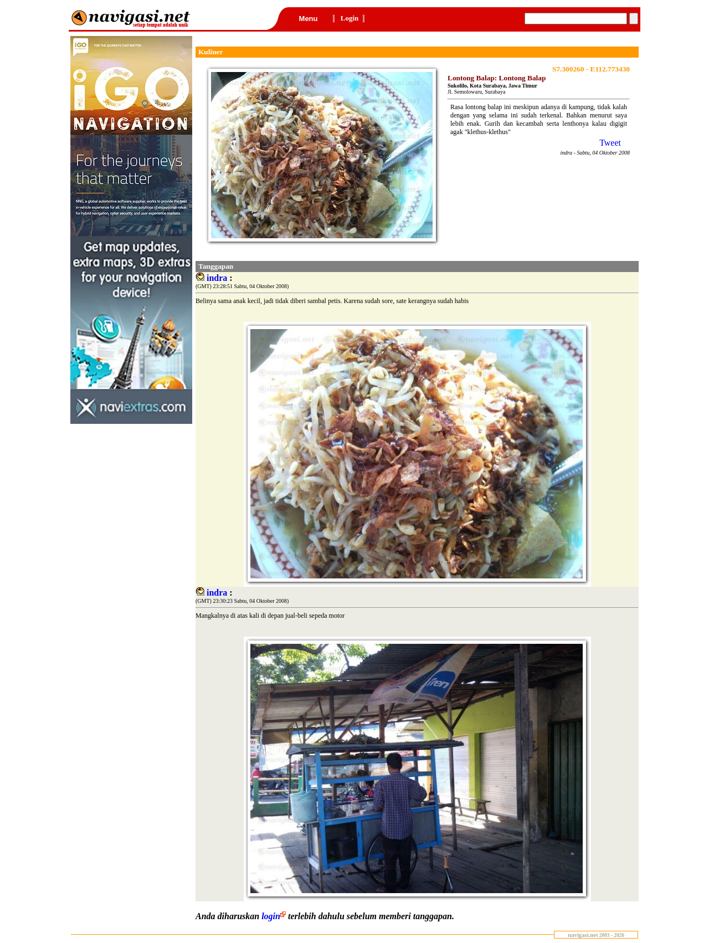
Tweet (610, 142)
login (274, 916)
